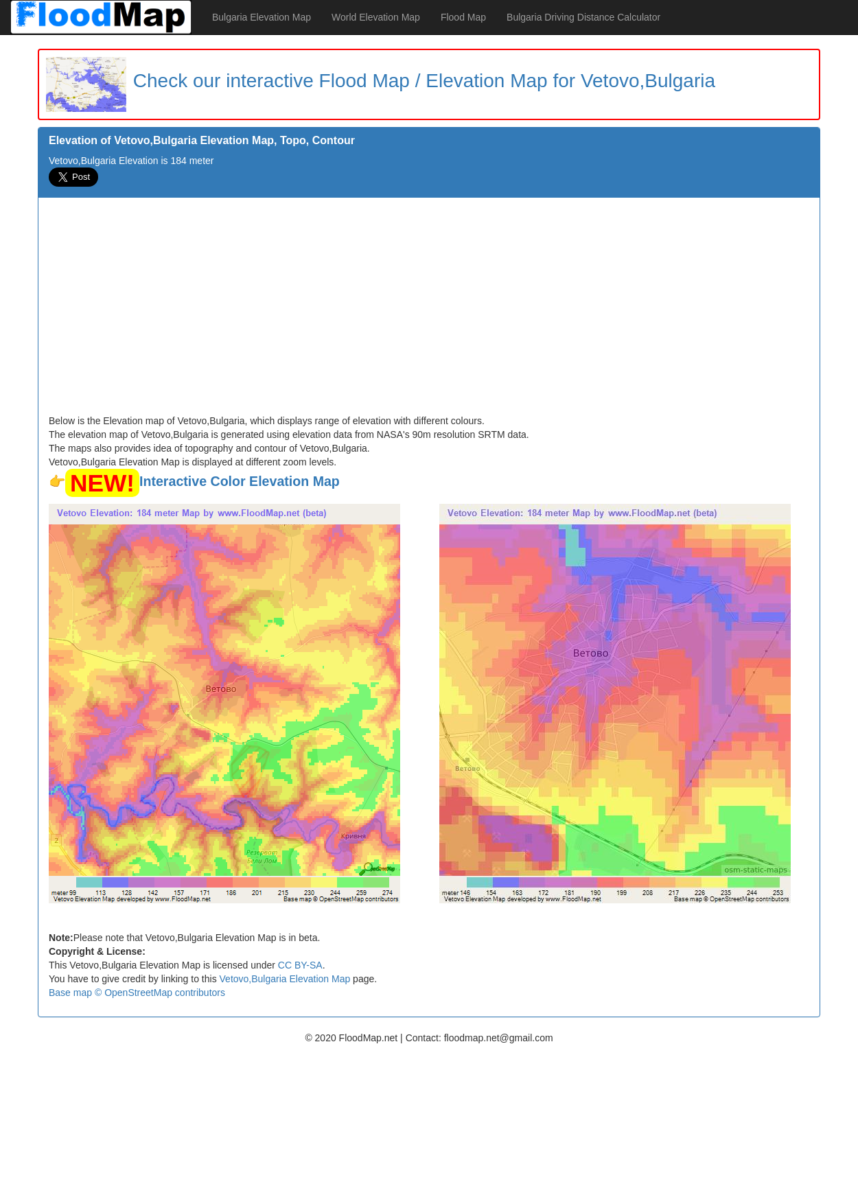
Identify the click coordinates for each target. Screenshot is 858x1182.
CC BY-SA (300, 965)
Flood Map (463, 17)
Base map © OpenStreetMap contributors (137, 992)
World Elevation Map (376, 17)
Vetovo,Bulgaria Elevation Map (285, 978)
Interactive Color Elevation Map (239, 481)
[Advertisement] (429, 311)
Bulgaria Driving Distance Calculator (583, 17)
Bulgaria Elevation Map (261, 17)
